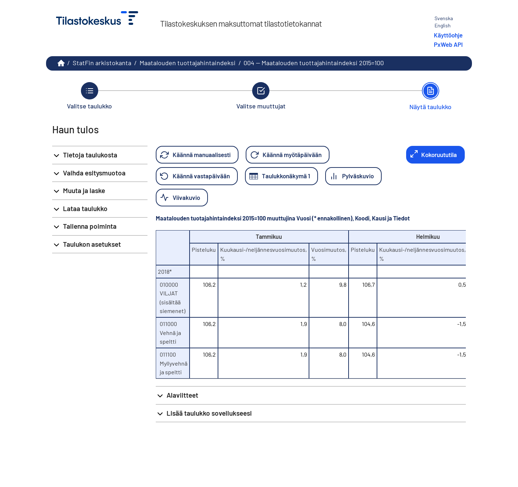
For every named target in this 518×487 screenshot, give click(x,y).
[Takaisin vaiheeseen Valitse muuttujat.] (261, 95)
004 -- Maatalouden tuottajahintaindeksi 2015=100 (314, 63)
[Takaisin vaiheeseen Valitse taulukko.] (89, 95)
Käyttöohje (448, 35)
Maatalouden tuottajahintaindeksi (188, 63)
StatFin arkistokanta (102, 63)
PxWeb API (448, 44)
